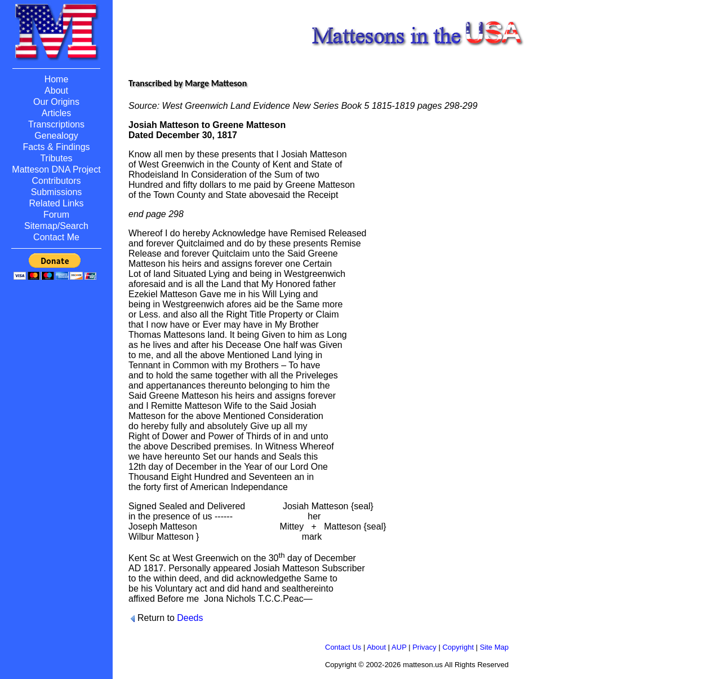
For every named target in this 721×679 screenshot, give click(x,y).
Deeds (190, 618)
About (376, 647)
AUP (399, 647)
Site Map (494, 647)
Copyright (458, 647)
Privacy (424, 647)
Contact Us (343, 647)
